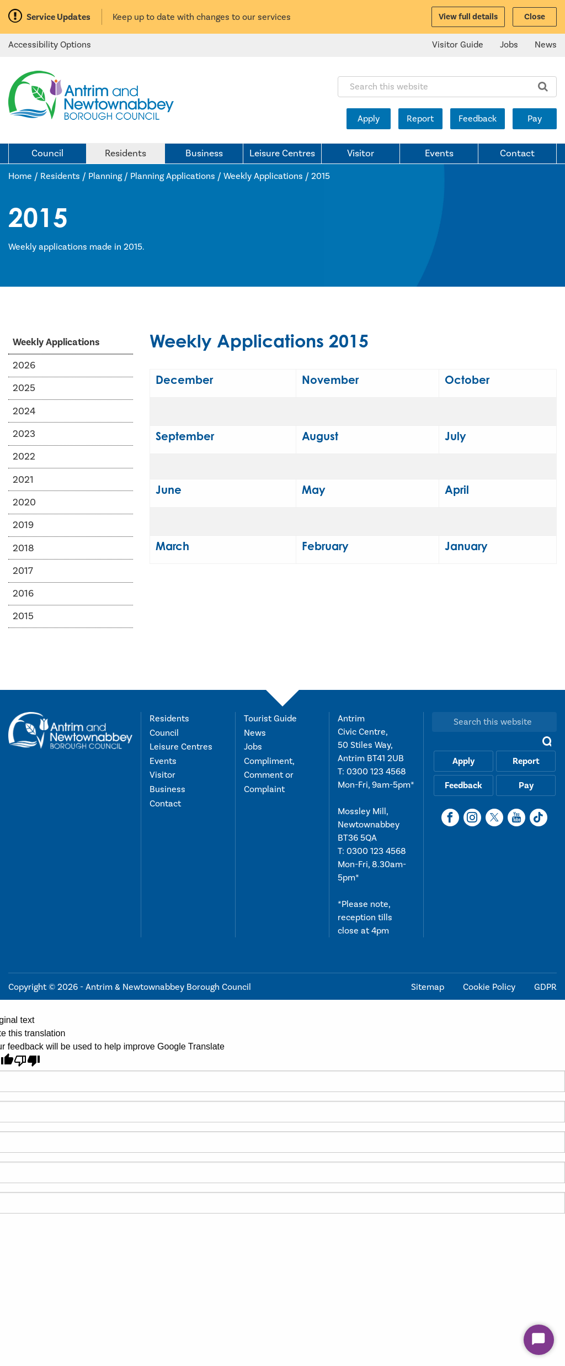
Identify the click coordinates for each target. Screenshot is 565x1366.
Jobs (509, 44)
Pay (534, 118)
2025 (24, 388)
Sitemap (428, 987)
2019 (23, 525)
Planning (105, 176)
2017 (23, 571)
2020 (24, 502)
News (546, 44)
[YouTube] (516, 817)
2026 (24, 365)
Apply (369, 118)
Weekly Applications (263, 176)
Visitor (360, 153)
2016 (23, 593)
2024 (24, 411)
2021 (23, 479)
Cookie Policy (490, 987)
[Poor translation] (27, 1060)
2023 (24, 434)
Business (204, 153)
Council (47, 153)
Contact (517, 153)
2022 (24, 456)
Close (534, 17)
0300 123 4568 (376, 771)
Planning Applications (172, 176)
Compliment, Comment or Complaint (269, 775)
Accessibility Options (49, 44)
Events (439, 153)
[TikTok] (538, 817)
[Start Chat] (539, 1340)
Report (420, 118)
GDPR (545, 987)
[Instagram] (472, 817)
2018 (23, 548)
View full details (468, 17)
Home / (24, 176)
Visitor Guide (457, 44)
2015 (320, 176)
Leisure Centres (282, 153)
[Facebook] (450, 817)
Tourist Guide (270, 718)
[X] (494, 817)
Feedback (478, 118)
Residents (125, 153)
